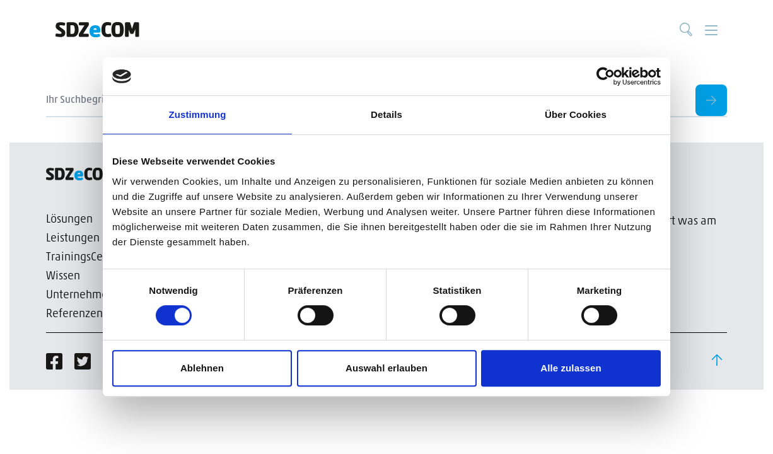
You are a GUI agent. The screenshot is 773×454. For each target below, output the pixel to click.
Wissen (63, 276)
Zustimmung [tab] (197, 114)
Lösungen (69, 220)
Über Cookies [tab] (576, 114)
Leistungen (73, 239)
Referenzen (74, 314)
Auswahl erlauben (386, 368)
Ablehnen (202, 368)
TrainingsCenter (84, 258)
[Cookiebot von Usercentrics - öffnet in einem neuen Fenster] (605, 76)
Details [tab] (386, 114)
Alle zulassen (570, 368)
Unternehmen (80, 295)
